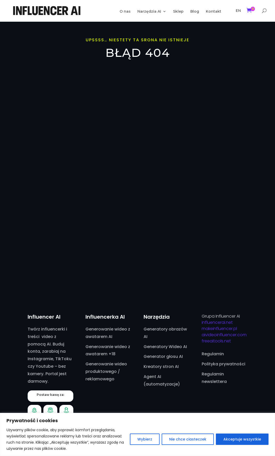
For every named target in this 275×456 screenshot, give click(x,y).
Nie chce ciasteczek (187, 439)
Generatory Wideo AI (165, 347)
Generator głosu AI (163, 356)
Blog (194, 12)
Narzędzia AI (149, 12)
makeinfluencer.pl (219, 329)
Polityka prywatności (223, 364)
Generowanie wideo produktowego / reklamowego (106, 371)
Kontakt (213, 12)
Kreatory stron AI (161, 366)
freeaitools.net (216, 341)
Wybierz (144, 439)
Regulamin (213, 354)
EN (238, 11)
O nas (125, 12)
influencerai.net (217, 322)
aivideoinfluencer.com (224, 335)
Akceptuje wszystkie (242, 439)
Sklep (178, 12)
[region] (137, 434)
